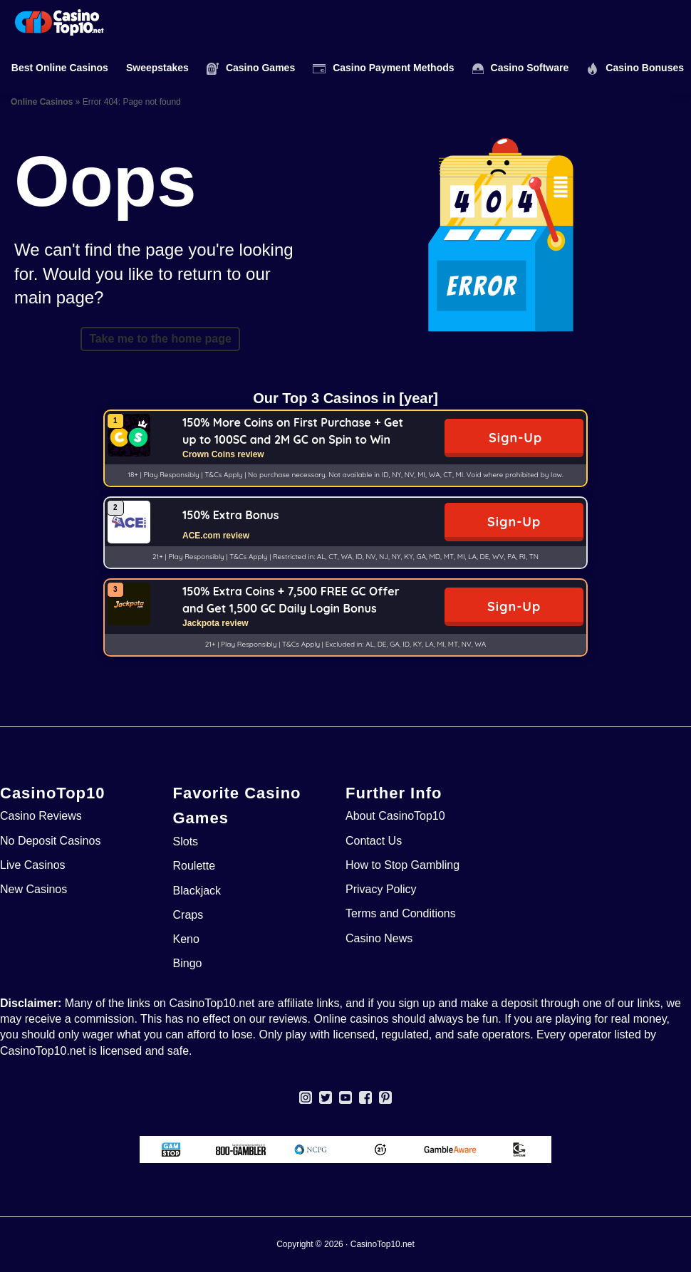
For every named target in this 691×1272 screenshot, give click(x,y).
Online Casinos (42, 102)
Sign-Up (515, 437)
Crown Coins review (223, 454)
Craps (188, 915)
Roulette (194, 866)
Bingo (187, 963)
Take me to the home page (160, 339)
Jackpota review (215, 623)
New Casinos (33, 889)
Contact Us (374, 841)
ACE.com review (215, 536)
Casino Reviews (41, 816)
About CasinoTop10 (395, 816)
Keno (186, 939)
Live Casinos (33, 865)
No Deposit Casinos (50, 841)
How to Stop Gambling (402, 865)
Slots (186, 841)
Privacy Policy (381, 889)
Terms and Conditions (401, 913)
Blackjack (197, 891)
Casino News (379, 938)
